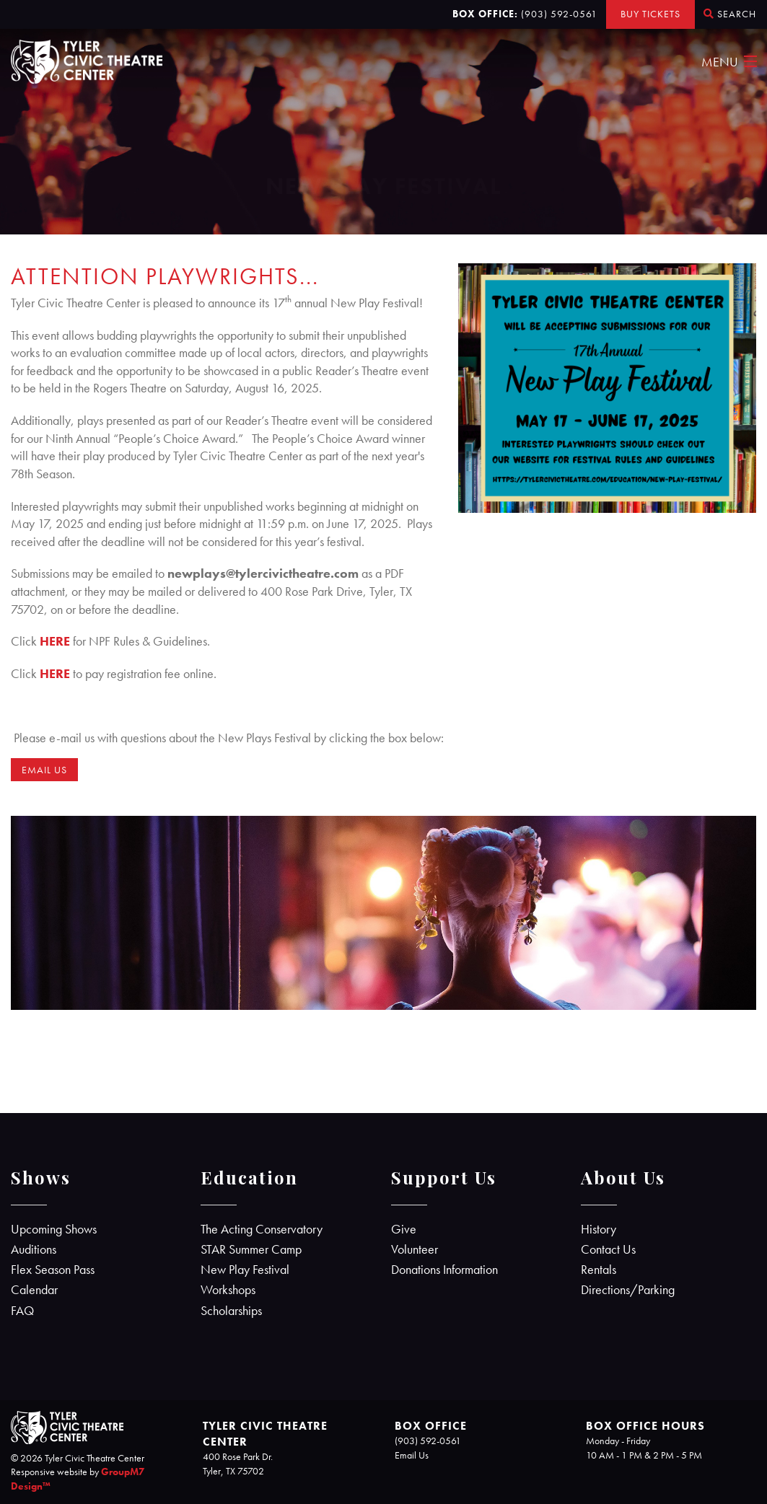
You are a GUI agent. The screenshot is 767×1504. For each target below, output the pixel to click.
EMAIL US (44, 769)
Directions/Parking (628, 1290)
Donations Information (444, 1269)
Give (403, 1229)
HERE (55, 641)
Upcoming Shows (54, 1229)
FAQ (22, 1311)
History (598, 1229)
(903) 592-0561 (559, 13)
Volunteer (414, 1249)
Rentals (598, 1269)
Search (730, 13)
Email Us (412, 1454)
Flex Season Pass (53, 1269)
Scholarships (231, 1311)
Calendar (34, 1290)
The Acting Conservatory (262, 1229)
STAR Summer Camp (251, 1249)
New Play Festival (245, 1269)
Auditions (33, 1249)
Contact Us (608, 1249)
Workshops (228, 1290)
